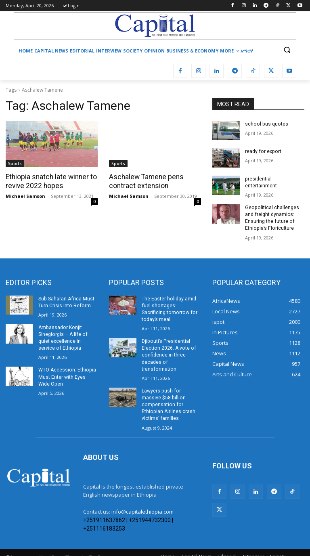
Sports (15, 163)
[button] (286, 49)
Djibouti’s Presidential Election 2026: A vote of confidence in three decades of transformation (168, 346)
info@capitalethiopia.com (142, 495)
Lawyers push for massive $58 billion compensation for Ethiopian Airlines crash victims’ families (171, 392)
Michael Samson (25, 196)
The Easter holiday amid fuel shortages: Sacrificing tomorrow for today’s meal (171, 305)
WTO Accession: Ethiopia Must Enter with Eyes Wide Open (66, 375)
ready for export (262, 151)
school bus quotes (266, 124)
